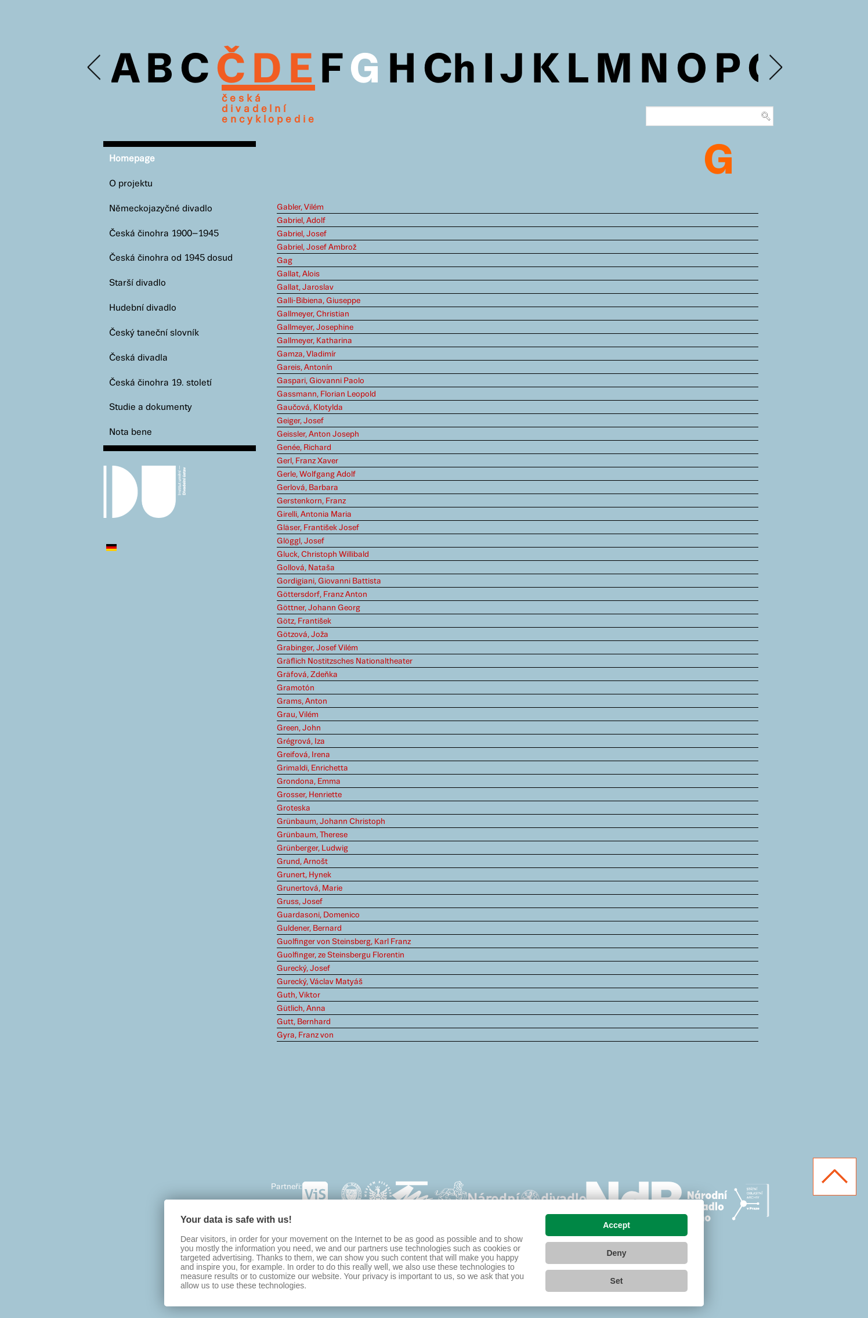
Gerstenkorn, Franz (311, 501)
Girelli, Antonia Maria (314, 514)
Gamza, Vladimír (306, 354)
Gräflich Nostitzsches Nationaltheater (345, 661)
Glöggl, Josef (300, 541)
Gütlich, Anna (301, 1008)
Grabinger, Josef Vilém (317, 648)
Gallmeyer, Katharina (314, 341)
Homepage (132, 159)
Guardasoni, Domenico (318, 915)
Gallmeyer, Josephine (315, 327)
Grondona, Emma (309, 781)
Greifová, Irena (303, 755)
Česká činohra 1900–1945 (164, 234)
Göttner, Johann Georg (318, 608)
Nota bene (130, 432)
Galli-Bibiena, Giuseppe (318, 301)
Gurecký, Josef (303, 968)
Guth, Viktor (298, 995)
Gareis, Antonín (304, 367)
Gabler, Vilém (300, 207)
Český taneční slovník (154, 333)
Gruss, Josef (300, 902)
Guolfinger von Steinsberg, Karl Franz (344, 942)
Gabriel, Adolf (301, 221)
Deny (616, 1253)
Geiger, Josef (300, 421)
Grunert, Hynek (304, 875)
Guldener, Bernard (309, 928)
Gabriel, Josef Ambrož (316, 247)
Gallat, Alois (298, 274)
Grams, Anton (302, 701)
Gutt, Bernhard (304, 1022)
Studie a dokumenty (150, 407)
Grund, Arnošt (302, 862)
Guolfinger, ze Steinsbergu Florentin (340, 955)
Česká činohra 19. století (160, 383)
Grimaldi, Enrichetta (312, 768)
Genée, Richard (304, 448)
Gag (284, 261)
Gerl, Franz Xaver (307, 461)
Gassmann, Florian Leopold (326, 394)
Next (774, 67)
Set (616, 1280)
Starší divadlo (137, 283)
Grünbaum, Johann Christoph (331, 822)
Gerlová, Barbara (307, 488)
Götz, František (304, 621)
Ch (449, 71)
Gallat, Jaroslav (305, 287)
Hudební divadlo (142, 308)
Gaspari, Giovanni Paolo (320, 381)
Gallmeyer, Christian (313, 314)
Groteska (293, 808)
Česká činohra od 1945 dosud (171, 258)
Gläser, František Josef (318, 528)
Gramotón (295, 688)
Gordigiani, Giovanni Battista (329, 581)
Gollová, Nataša (306, 568)
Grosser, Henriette (309, 795)
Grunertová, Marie (309, 888)
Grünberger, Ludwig (312, 848)
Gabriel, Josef (302, 234)
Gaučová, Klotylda (310, 408)
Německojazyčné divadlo (160, 209)
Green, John (299, 728)
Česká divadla (138, 358)
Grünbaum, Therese (312, 835)
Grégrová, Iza (301, 741)
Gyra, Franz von (305, 1035)
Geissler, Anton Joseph (318, 434)
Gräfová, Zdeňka (307, 675)
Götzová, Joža (302, 635)
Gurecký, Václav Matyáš (320, 982)
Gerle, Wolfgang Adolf (316, 474)
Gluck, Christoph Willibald (323, 554)
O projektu (131, 184)
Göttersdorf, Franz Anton (322, 594)
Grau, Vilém (298, 715)
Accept (616, 1225)
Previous (94, 67)
